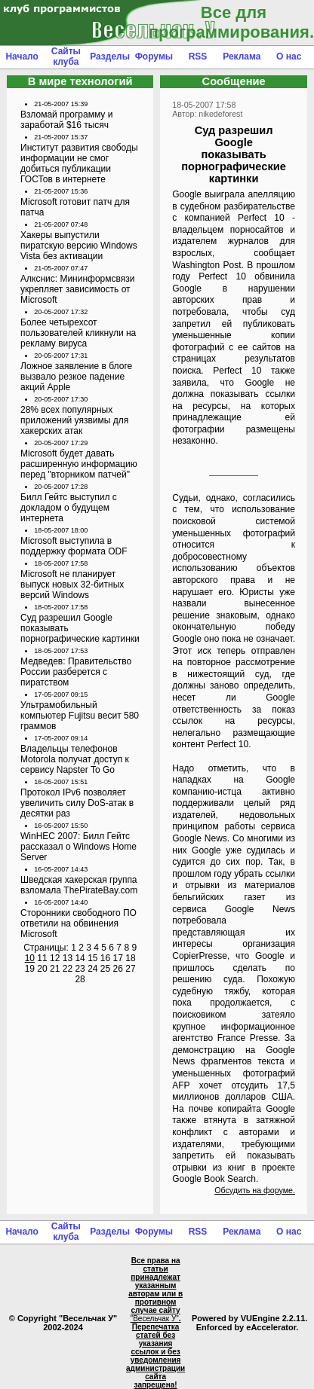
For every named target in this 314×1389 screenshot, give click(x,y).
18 (130, 958)
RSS (198, 56)
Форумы (154, 56)
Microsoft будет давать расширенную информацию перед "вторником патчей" (78, 464)
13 (67, 958)
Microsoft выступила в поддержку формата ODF (74, 546)
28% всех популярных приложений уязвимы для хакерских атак (74, 420)
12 (55, 958)
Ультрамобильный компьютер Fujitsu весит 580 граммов (79, 715)
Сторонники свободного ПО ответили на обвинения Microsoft (78, 923)
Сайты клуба (66, 56)
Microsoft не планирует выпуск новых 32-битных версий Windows (72, 584)
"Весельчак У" (155, 1318)
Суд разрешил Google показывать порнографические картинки (80, 628)
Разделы (110, 56)
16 (105, 958)
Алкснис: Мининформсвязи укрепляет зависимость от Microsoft (77, 289)
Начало (21, 56)
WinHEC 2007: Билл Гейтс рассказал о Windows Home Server (78, 846)
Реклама (241, 56)
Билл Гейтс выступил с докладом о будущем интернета (68, 508)
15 (92, 958)
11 (42, 958)
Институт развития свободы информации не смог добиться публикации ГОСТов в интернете (79, 163)
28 (80, 979)
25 (105, 968)
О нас (288, 56)
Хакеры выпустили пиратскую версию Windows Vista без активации (78, 245)
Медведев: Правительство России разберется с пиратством (75, 672)
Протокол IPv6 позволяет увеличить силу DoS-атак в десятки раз (77, 803)
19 (30, 968)
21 (55, 968)
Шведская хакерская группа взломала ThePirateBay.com (78, 885)
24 (92, 968)
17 (118, 958)
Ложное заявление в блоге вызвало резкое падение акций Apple (76, 376)
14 (80, 958)
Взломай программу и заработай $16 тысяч (66, 119)
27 (130, 968)
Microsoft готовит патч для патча (75, 207)
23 (80, 968)
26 (118, 968)
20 (42, 968)
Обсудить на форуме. (254, 1190)
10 (30, 958)
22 (67, 968)
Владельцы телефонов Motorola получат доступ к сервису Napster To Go (74, 759)
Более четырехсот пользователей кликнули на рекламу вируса (78, 333)
